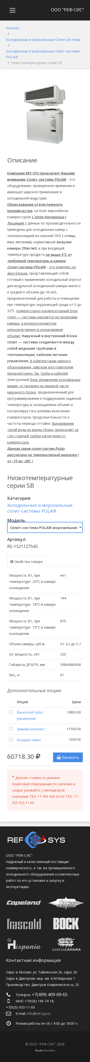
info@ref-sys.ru (38, 1013)
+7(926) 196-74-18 (39, 1001)
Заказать (68, 757)
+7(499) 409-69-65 (49, 994)
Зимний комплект (31, 729)
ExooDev (49, 1050)
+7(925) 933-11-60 (20, 1007)
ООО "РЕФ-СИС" (67, 10)
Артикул (16, 539)
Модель (16, 520)
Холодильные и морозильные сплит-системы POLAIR (39, 508)
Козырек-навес (29, 740)
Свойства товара (28, 561)
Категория (18, 498)
